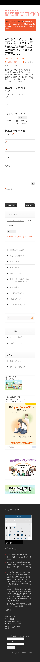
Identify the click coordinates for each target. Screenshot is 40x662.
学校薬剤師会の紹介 (17, 293)
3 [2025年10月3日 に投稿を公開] (25, 525)
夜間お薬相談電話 (16, 287)
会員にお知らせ (17, 22)
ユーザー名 (9, 134)
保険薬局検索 (14, 267)
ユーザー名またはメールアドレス (19, 220)
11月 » (12, 543)
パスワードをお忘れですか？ (17, 237)
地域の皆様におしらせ (18, 367)
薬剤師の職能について (18, 256)
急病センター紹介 (16, 273)
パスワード (9, 105)
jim (26, 58)
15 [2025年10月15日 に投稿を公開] (18, 532)
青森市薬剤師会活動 (17, 250)
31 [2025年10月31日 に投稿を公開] (25, 539)
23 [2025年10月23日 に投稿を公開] (22, 535)
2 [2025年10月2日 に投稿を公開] (21, 525)
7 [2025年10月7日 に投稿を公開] (14, 528)
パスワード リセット (18, 343)
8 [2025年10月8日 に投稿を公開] (17, 528)
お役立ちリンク (15, 299)
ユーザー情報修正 (16, 337)
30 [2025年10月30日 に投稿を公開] (22, 539)
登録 (30, 237)
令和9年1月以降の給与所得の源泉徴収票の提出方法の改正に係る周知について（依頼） (19, 564)
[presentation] (21, 177)
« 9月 (6, 543)
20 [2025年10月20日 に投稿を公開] (10, 535)
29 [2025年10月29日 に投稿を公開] (18, 539)
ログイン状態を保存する (16, 114)
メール (8, 158)
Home (7, 22)
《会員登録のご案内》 (18, 305)
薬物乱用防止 (14, 262)
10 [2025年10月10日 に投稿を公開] (26, 528)
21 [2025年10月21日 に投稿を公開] (14, 535)
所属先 (8, 165)
